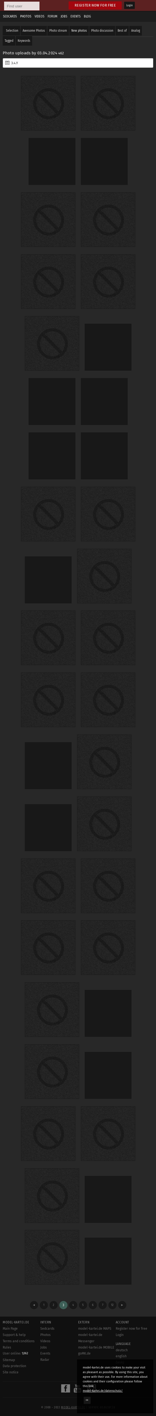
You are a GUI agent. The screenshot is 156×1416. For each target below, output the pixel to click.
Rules (7, 1347)
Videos (39, 16)
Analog (135, 31)
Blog (87, 16)
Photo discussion (102, 31)
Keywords (24, 41)
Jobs (64, 16)
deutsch (122, 1350)
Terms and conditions (19, 1341)
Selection (12, 31)
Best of (122, 31)
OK (87, 1400)
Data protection (14, 1366)
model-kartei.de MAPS (94, 1329)
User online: (15, 1353)
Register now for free (95, 5)
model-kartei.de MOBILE (96, 1347)
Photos (25, 16)
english (121, 1356)
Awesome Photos (34, 31)
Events (76, 16)
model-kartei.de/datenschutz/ (103, 1391)
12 (112, 1305)
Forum (52, 16)
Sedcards (10, 16)
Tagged (9, 41)
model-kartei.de (73, 1407)
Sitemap (9, 1360)
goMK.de (84, 1353)
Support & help (14, 1335)
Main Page (10, 1329)
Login (129, 5)
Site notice (11, 1372)
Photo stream (58, 31)
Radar (44, 1360)
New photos (79, 31)
